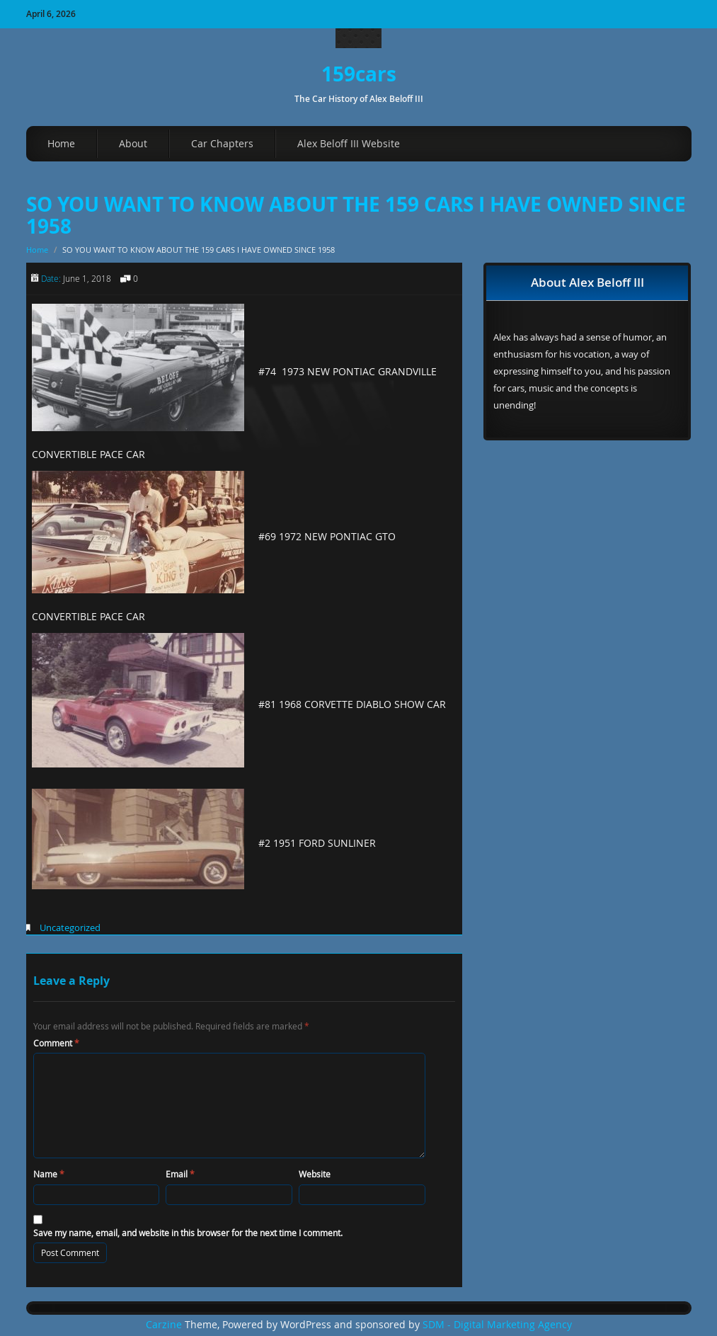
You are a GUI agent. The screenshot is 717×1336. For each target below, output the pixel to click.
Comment (56, 1043)
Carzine (165, 1324)
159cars (358, 74)
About (133, 143)
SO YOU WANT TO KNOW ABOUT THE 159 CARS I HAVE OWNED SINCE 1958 (356, 215)
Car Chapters (222, 143)
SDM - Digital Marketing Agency (497, 1324)
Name (48, 1174)
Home (61, 143)
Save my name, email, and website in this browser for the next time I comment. (188, 1232)
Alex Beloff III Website (348, 143)
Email (180, 1174)
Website (315, 1174)
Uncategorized (70, 927)
